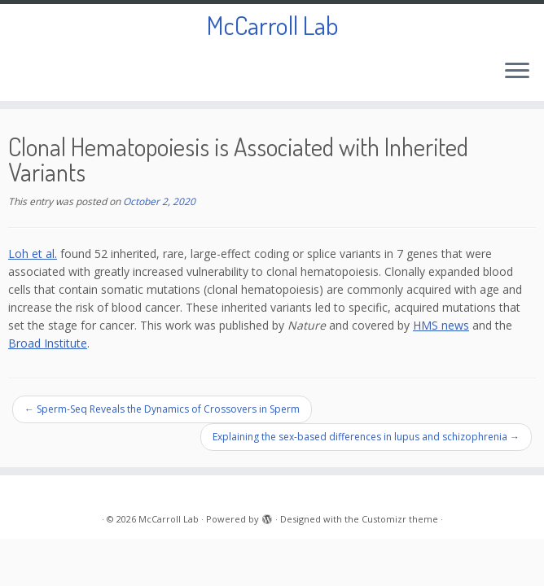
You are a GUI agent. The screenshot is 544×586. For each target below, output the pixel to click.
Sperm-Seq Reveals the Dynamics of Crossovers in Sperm (162, 409)
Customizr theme (400, 519)
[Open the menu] (517, 71)
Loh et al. (32, 253)
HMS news (441, 325)
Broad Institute (47, 343)
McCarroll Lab (272, 25)
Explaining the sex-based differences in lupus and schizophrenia (366, 437)
